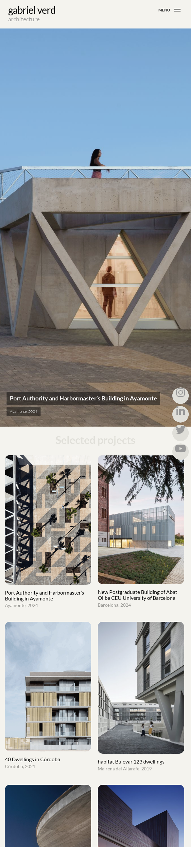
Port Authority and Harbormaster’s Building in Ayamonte (48, 599)
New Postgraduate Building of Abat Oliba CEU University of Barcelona (141, 598)
